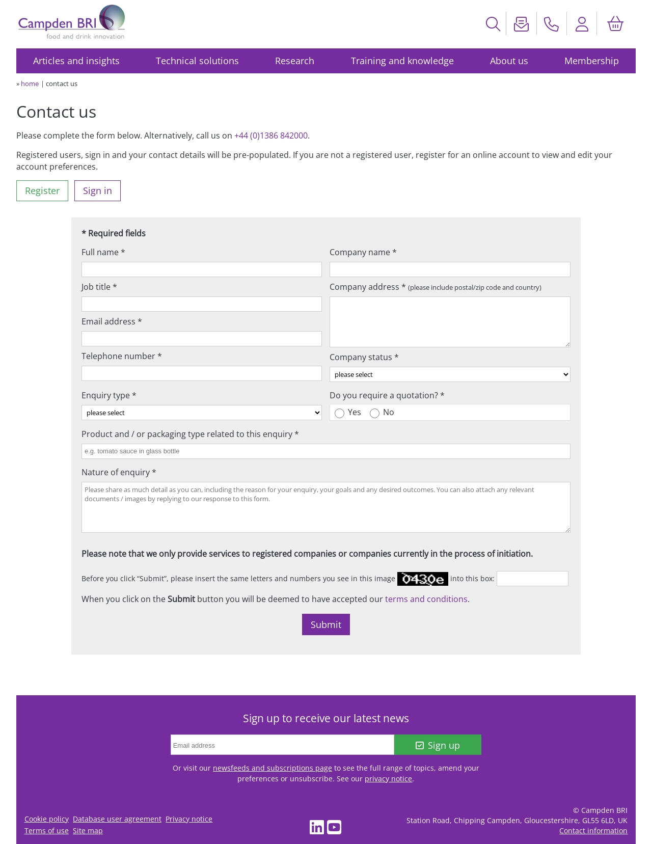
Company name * (363, 252)
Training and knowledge (402, 61)
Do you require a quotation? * (387, 395)
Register (42, 190)
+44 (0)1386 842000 (271, 135)
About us (509, 61)
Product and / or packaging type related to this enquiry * (190, 434)
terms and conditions (426, 599)
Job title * (99, 286)
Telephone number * (122, 356)
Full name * (103, 252)
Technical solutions (197, 61)
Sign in (97, 190)
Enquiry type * (109, 395)
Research (294, 61)
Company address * (435, 286)
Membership (591, 61)
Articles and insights (76, 61)
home (30, 83)
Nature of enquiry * (119, 472)
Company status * (364, 357)
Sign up (438, 745)
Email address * (112, 321)
